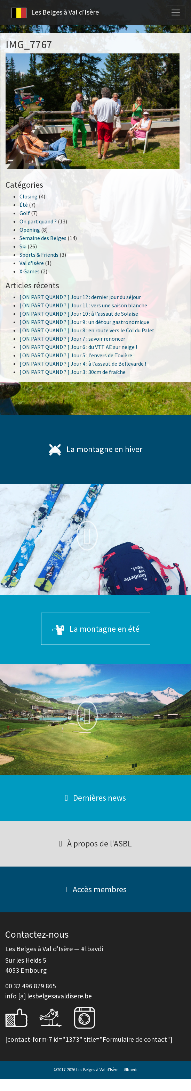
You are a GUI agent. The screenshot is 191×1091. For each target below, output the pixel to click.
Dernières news (95, 797)
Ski (22, 246)
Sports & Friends (38, 254)
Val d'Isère (31, 262)
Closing (28, 196)
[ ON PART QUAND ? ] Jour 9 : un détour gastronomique (84, 321)
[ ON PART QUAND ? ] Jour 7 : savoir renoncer (72, 338)
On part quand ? (38, 221)
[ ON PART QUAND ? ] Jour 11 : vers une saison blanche (83, 305)
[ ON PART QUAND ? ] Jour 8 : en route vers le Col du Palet (86, 330)
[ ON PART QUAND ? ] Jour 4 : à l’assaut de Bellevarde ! (82, 363)
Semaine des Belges (42, 238)
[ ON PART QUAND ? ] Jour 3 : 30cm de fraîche (72, 371)
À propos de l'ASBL (95, 843)
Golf (24, 213)
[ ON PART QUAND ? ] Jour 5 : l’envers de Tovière (75, 355)
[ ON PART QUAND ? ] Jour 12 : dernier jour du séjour (80, 296)
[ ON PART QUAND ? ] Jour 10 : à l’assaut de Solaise (78, 313)
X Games (29, 271)
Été (23, 204)
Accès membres (95, 889)
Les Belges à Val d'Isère (55, 13)
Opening (29, 229)
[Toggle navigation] (175, 12)
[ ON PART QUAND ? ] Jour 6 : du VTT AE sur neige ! (78, 346)
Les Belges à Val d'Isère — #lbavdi (106, 1069)
